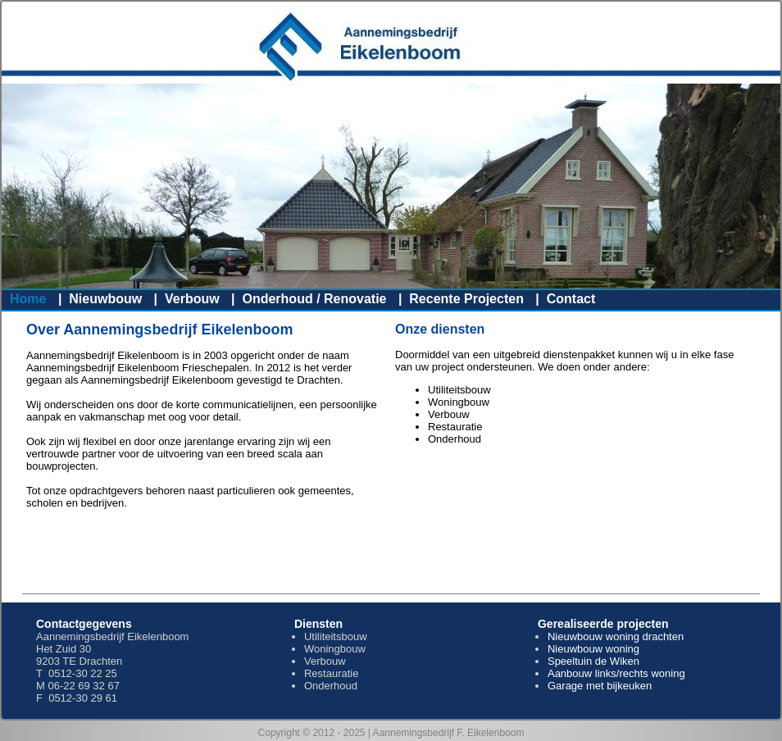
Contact (571, 299)
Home (28, 299)
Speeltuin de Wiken (593, 661)
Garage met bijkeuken (600, 686)
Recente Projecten (466, 299)
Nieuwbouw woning (593, 649)
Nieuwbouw (105, 299)
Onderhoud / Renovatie (314, 299)
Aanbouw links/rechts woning (616, 673)
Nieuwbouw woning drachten (616, 636)
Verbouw (192, 299)
